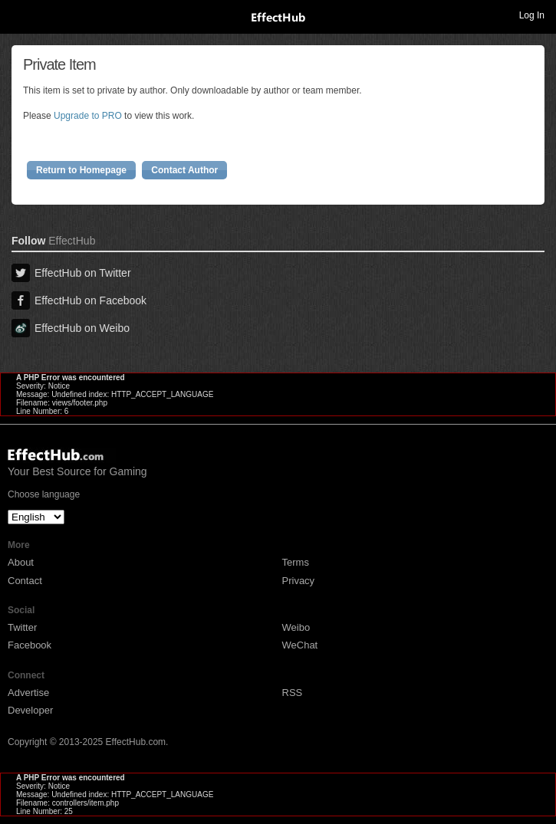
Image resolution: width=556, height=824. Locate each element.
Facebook (29, 645)
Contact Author (184, 170)
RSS (292, 692)
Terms (295, 562)
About (21, 562)
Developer (30, 710)
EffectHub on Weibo (71, 328)
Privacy (298, 580)
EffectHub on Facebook (79, 300)
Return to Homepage (81, 170)
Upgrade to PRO (88, 115)
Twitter (22, 627)
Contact (25, 580)
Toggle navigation (18, 14)
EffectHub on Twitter (71, 273)
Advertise (28, 692)
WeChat (300, 645)
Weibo (296, 627)
